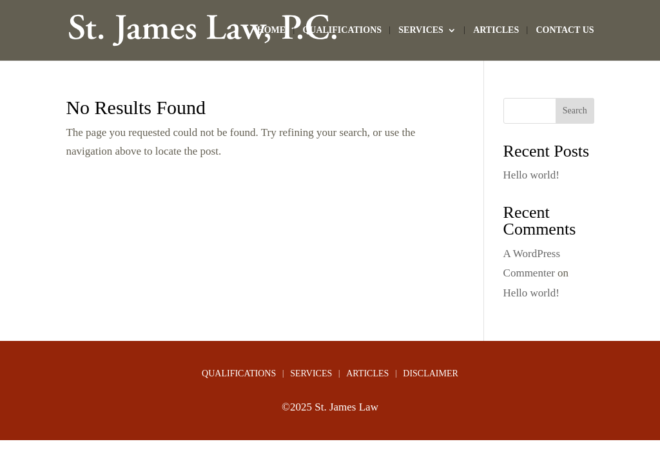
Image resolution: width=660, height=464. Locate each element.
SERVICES (420, 30)
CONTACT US (565, 30)
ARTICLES (496, 30)
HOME (271, 30)
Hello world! (531, 175)
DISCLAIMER (430, 373)
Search (575, 110)
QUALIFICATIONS (342, 30)
